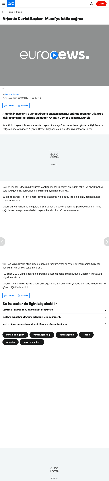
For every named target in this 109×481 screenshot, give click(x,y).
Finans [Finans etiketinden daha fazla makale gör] (86, 334)
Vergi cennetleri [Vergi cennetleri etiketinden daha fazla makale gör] (32, 342)
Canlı (101, 3)
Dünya (19, 12)
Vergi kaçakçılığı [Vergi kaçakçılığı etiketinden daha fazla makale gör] (42, 334)
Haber (10, 12)
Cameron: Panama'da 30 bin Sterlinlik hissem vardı (27, 309)
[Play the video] (54, 55)
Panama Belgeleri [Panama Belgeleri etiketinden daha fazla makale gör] (15, 334)
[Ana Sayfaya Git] (11, 3)
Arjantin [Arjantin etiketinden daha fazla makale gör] (10, 342)
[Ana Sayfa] (3, 12)
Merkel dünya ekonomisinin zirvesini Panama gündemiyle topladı (35, 324)
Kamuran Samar (12, 94)
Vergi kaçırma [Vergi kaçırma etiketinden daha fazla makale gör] (66, 334)
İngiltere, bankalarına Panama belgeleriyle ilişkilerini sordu (31, 317)
